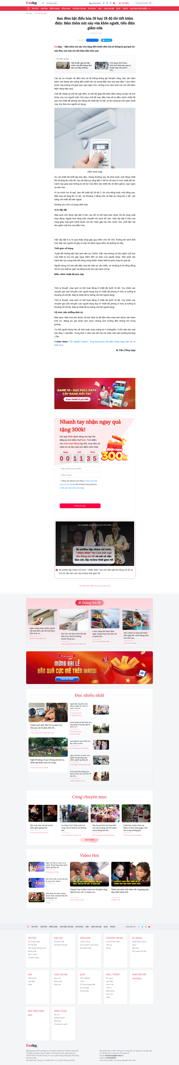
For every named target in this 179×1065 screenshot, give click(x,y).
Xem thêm (89, 840)
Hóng (108, 948)
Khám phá (32, 951)
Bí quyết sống (85, 948)
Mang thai (58, 981)
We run (57, 1015)
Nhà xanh (57, 1021)
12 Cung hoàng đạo (87, 984)
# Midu (48, 903)
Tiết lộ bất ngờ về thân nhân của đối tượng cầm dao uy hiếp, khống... (81, 65)
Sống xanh (54, 9)
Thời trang (32, 978)
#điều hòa (93, 586)
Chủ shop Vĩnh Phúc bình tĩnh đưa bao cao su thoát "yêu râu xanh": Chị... (120, 66)
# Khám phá (34, 638)
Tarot (82, 981)
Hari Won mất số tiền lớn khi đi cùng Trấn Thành (56, 880)
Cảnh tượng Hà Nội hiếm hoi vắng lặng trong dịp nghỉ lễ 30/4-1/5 (80, 724)
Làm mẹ (109, 994)
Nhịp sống (110, 991)
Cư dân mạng (33, 958)
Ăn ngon (92, 9)
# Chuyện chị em (76, 713)
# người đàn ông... (76, 715)
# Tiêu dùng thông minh (69, 644)
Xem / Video (113, 974)
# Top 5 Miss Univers (77, 900)
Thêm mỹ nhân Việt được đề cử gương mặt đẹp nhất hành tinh (130, 890)
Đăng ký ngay (80, 506)
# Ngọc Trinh (115, 900)
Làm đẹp (31, 981)
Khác (108, 997)
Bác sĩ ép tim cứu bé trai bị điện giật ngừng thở (41, 826)
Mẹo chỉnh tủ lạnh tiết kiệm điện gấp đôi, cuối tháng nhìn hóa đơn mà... (136, 635)
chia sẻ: (80, 40)
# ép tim (45, 832)
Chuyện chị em (79, 9)
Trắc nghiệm (85, 978)
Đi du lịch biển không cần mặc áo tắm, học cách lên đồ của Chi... (80, 774)
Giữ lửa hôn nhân (113, 942)
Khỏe (30, 984)
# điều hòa (81, 644)
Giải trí (44, 9)
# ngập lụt (138, 835)
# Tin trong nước (36, 733)
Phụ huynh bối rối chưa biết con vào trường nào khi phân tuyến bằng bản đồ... (104, 828)
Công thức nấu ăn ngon (139, 943)
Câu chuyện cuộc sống (89, 945)
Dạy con (57, 978)
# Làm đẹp (73, 765)
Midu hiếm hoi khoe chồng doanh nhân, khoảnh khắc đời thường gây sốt (56, 895)
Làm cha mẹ (109, 9)
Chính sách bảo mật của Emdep (72, 488)
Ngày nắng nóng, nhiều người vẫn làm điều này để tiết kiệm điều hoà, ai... (42, 630)
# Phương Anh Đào (84, 765)
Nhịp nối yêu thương (139, 976)
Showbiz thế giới (60, 945)
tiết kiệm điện (51, 3)
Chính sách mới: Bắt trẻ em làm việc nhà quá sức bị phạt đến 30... (46, 726)
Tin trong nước (41, 13)
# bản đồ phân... (109, 835)
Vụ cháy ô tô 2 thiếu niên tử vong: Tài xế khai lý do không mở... (73, 828)
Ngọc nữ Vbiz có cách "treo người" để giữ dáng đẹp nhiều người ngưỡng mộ (80, 757)
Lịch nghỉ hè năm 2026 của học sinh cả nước (80, 742)
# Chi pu (82, 781)
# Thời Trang (74, 781)
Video (125, 9)
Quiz (118, 9)
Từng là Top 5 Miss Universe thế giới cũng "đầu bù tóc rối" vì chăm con (88, 890)
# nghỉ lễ (45, 767)
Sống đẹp (66, 9)
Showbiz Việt (59, 942)
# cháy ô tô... (77, 835)
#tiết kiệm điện (84, 586)
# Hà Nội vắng (75, 734)
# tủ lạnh (133, 643)
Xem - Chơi (32, 954)
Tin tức (35, 9)
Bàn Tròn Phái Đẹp (36, 1013)
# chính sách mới (48, 733)
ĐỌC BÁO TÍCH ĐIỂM (138, 9)
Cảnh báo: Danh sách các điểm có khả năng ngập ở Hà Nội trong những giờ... (135, 828)
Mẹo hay (135, 948)
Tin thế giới (32, 945)
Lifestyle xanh (59, 1018)
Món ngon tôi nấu (139, 951)
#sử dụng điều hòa (103, 586)
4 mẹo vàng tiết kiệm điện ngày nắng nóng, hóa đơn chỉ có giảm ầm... (104, 633)
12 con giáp (84, 988)
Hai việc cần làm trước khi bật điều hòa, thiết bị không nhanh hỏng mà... (73, 636)
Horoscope (84, 991)
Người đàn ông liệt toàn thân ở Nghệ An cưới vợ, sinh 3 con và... (79, 706)
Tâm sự (109, 945)
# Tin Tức (95, 641)
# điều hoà (42, 638)
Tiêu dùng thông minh (37, 948)
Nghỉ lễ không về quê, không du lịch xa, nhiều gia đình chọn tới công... (47, 761)
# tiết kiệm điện (104, 641)
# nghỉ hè (85, 748)
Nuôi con (57, 984)
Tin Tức (29, 13)
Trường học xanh (61, 1024)
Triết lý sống (85, 942)
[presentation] (77, 495)
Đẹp (99, 9)
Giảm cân (110, 984)
